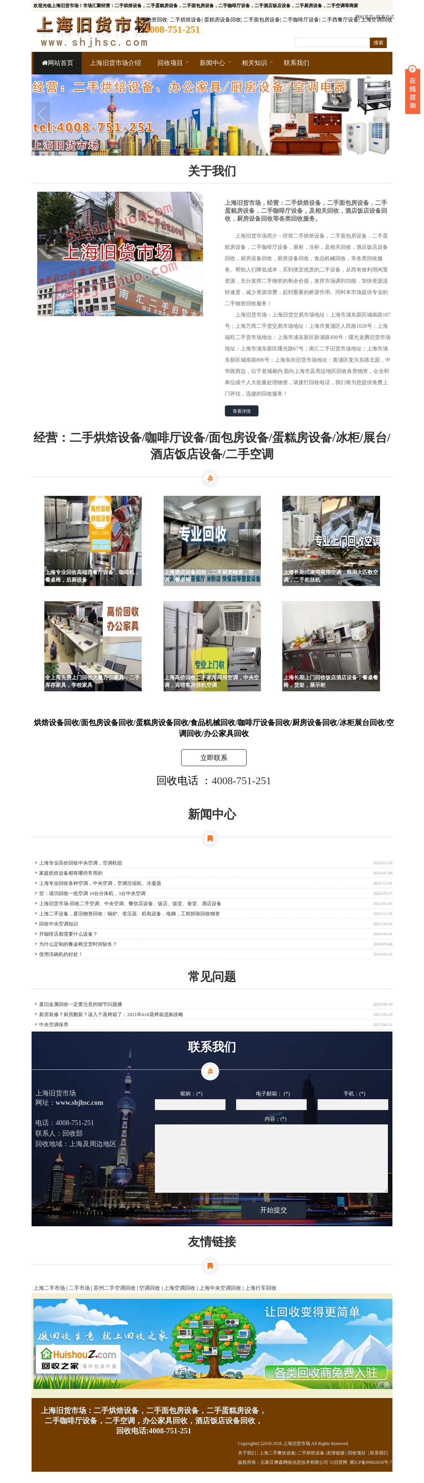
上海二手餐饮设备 (277, 1464)
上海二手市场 (49, 1299)
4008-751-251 (241, 780)
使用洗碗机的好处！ (61, 954)
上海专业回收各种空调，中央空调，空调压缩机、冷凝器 (100, 883)
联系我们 (296, 63)
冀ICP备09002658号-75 (372, 1473)
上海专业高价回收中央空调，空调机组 (80, 863)
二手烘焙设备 (185, 20)
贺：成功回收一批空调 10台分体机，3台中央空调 (92, 893)
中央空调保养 (53, 1024)
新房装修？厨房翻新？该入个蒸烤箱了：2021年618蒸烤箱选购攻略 (111, 1014)
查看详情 (242, 411)
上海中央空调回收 (220, 1299)
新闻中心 (211, 66)
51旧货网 (338, 1473)
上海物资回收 (151, 20)
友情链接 (336, 1464)
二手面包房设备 (261, 20)
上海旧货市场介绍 (115, 63)
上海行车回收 (261, 1299)
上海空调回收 (376, 20)
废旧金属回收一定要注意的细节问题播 (80, 1004)
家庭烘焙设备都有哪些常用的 (71, 873)
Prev (42, 115)
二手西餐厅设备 (340, 20)
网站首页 (57, 63)
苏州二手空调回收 (115, 1299)
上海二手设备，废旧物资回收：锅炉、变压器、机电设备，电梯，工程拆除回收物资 (129, 913)
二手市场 (79, 1299)
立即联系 (213, 758)
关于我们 (247, 1464)
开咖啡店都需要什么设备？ (68, 934)
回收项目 (169, 66)
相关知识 (253, 66)
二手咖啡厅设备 (300, 20)
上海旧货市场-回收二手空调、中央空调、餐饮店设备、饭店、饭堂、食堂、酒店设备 (130, 903)
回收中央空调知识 (58, 924)
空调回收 (149, 1299)
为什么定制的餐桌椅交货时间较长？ (78, 944)
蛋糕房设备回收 (222, 20)
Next (381, 115)
